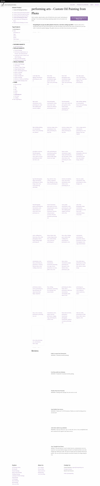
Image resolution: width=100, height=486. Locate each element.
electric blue (64, 158)
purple (82, 75)
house (16, 92)
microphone (35, 151)
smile (69, 103)
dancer (14, 35)
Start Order (79, 18)
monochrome (64, 319)
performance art (16, 32)
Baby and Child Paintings (20, 58)
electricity (68, 211)
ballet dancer (81, 261)
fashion (34, 154)
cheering (51, 290)
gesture (48, 80)
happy (54, 79)
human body (37, 292)
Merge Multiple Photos (19, 69)
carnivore (51, 178)
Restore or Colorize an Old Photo (22, 79)
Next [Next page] (39, 32)
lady (55, 235)
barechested (49, 264)
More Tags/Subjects (17, 99)
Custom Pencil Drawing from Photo (20, 15)
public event (49, 269)
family (16, 91)
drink (48, 130)
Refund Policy (41, 472)
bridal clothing (36, 240)
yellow (84, 182)
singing (54, 316)
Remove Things (18, 74)
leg (33, 178)
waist (79, 158)
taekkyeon (81, 290)
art (33, 80)
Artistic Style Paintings (19, 64)
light (36, 75)
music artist (78, 79)
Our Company (41, 467)
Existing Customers (68, 469)
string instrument (50, 208)
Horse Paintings (15, 480)
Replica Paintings (18, 77)
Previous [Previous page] (35, 32)
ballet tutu (78, 264)
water (63, 204)
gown (63, 237)
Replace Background (19, 75)
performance (64, 242)
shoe (82, 317)
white (65, 235)
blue (39, 75)
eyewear (49, 183)
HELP (91, 4)
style (51, 82)
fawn (55, 178)
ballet (84, 262)
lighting (34, 77)
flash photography (51, 101)
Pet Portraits (14, 469)
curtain (54, 103)
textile (83, 153)
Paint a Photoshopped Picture (21, 70)
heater (55, 237)
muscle (34, 288)
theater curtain (65, 151)
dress (66, 103)
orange (52, 127)
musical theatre (82, 243)
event (48, 104)
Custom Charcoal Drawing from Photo (21, 12)
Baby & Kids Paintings (17, 472)
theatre (14, 37)
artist (41, 79)
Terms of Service (41, 470)
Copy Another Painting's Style (21, 80)
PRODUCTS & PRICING (82, 4)
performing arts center (66, 159)
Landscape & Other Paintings (18, 475)
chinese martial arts (80, 292)
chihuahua (51, 182)
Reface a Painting (18, 72)
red (85, 153)
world (34, 75)
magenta (38, 108)
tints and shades (65, 156)
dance (14, 30)
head (77, 178)
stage (14, 34)
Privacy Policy (41, 469)
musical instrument (51, 204)
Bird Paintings (15, 482)
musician (34, 108)
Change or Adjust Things (20, 67)
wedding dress (38, 235)
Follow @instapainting (68, 473)
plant (69, 209)
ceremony (40, 264)
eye (79, 178)
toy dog (55, 182)
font (48, 132)
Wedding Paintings (16, 474)
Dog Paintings (15, 477)
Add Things (17, 65)
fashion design (65, 106)
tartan (63, 180)
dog (15, 89)
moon (84, 209)
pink (40, 106)
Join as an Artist (15, 484)
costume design (50, 237)
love (36, 316)
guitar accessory (39, 156)
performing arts (36, 79)
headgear (78, 183)
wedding (16, 97)
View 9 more (16, 39)
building (80, 101)
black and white (18, 84)
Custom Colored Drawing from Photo (21, 14)
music (77, 77)
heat (50, 132)
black (48, 75)
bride (34, 237)
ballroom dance (36, 266)
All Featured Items (19, 46)
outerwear (78, 151)
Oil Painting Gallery (16, 467)
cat (15, 86)
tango (37, 343)
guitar (48, 206)
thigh (34, 180)
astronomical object (80, 213)
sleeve (63, 103)
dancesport (64, 266)
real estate (17, 96)
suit (55, 108)
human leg (37, 185)
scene (48, 240)
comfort (49, 180)
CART (97, 4)
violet (81, 80)
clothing (69, 235)
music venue (52, 104)
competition (37, 293)
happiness (78, 317)
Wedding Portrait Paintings (20, 60)
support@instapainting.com (78, 467)
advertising (35, 187)
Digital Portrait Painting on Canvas (20, 22)
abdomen (81, 159)
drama (48, 235)
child (16, 87)
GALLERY (72, 4)
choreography (79, 242)
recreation (64, 321)
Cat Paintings (15, 479)
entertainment (39, 77)
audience (69, 319)
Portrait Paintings (18, 50)
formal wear (49, 106)
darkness (54, 106)
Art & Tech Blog (41, 474)
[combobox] (21, 41)
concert (53, 266)
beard (68, 180)
